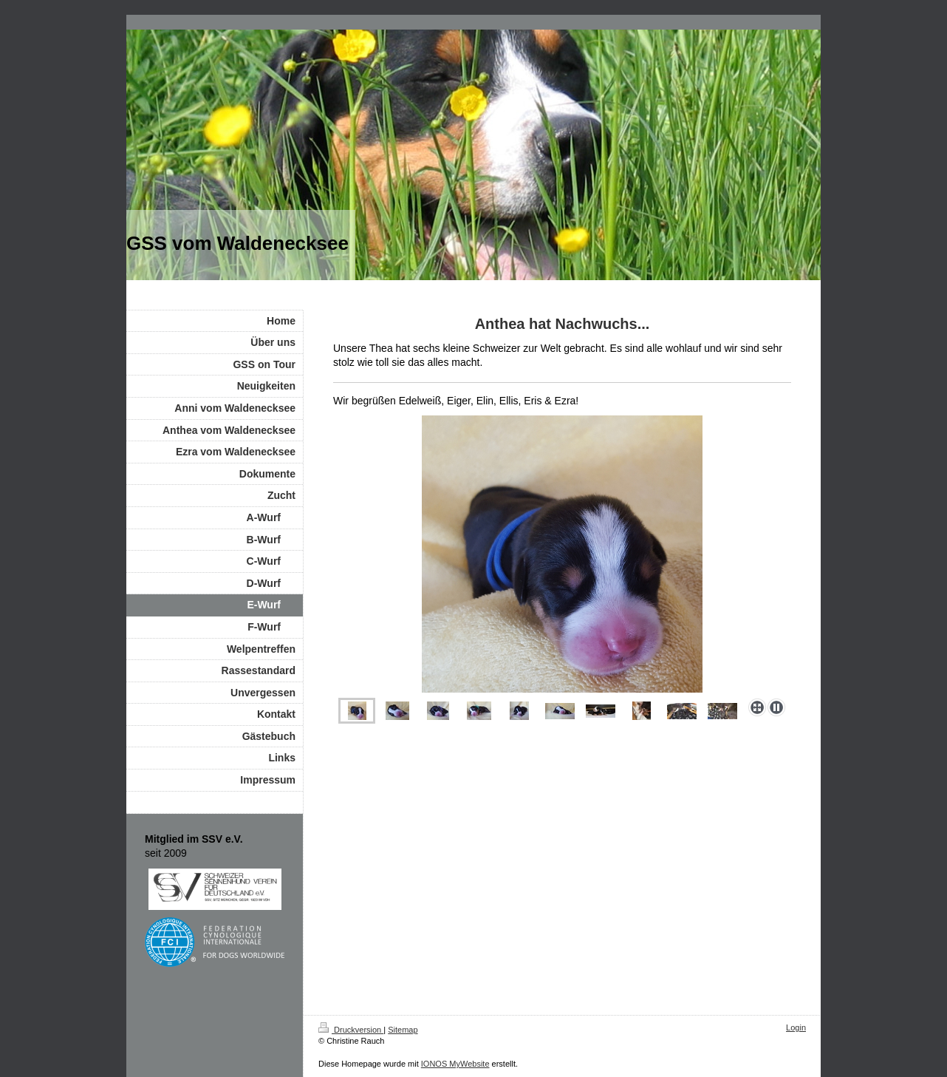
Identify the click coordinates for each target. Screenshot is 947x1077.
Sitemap (402, 1029)
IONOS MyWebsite (455, 1063)
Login (796, 1027)
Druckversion (350, 1029)
